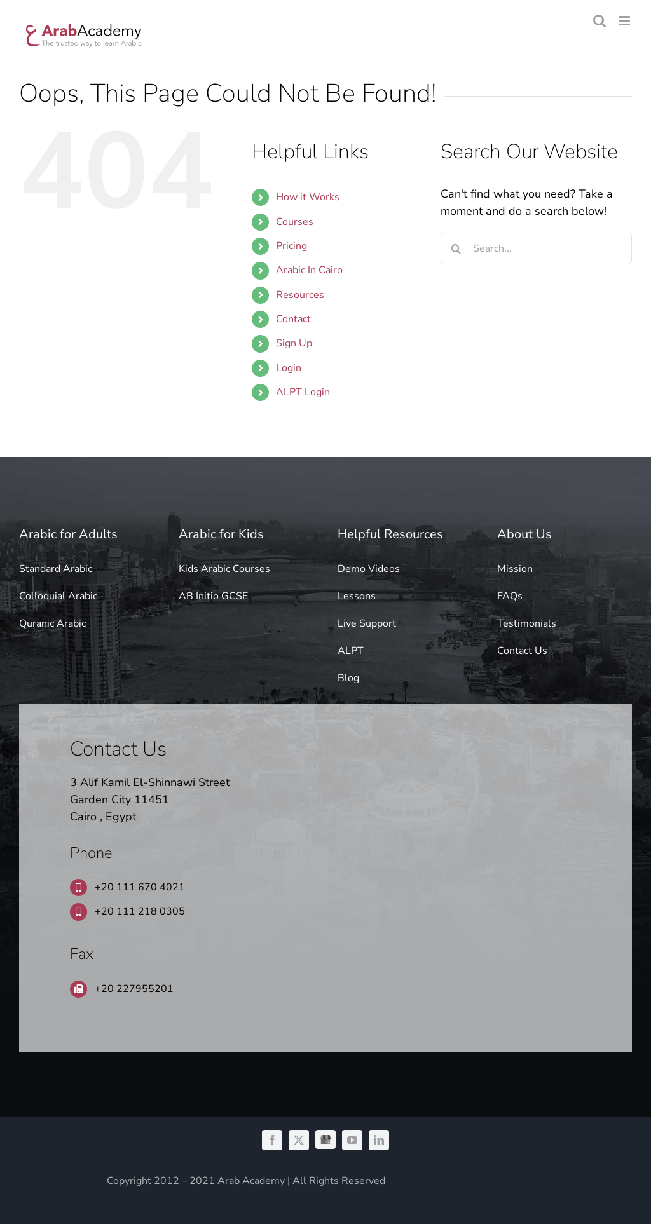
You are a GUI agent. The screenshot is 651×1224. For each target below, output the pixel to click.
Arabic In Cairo (309, 270)
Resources (300, 295)
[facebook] (272, 1140)
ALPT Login (303, 392)
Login (288, 368)
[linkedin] (379, 1140)
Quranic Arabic (52, 623)
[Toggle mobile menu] (625, 20)
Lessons (357, 596)
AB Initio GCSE (213, 596)
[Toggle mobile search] (599, 20)
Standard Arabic (55, 569)
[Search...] (536, 248)
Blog (348, 678)
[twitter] (299, 1140)
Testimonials (526, 623)
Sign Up (294, 343)
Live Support (367, 623)
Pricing (291, 246)
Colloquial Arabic (58, 596)
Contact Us (522, 651)
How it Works (307, 197)
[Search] (456, 248)
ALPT (351, 651)
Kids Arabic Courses (224, 569)
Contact (293, 319)
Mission (515, 569)
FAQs (510, 596)
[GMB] (325, 1139)
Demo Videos (369, 569)
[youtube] (352, 1140)
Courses (294, 222)
